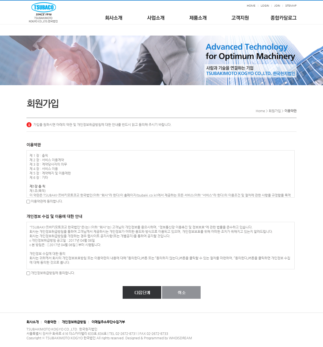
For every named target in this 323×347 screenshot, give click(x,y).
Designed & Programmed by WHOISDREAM (158, 338)
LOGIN (265, 5)
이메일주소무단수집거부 (108, 322)
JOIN (277, 5)
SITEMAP (291, 5)
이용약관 (50, 322)
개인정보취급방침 (74, 322)
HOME (251, 5)
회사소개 (32, 322)
